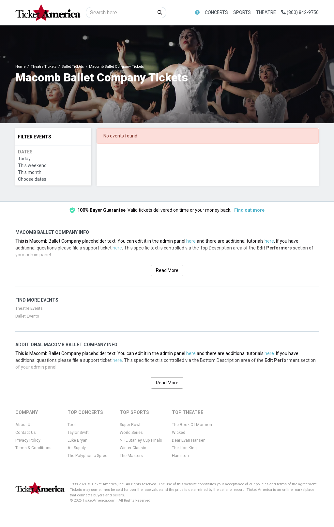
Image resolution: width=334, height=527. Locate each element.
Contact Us (25, 432)
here (191, 241)
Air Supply (77, 448)
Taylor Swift (78, 432)
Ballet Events (27, 316)
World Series (131, 432)
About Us (24, 424)
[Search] (120, 12)
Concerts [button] (216, 12)
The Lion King (184, 448)
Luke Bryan (77, 440)
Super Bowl (130, 424)
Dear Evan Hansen (188, 440)
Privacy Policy (27, 440)
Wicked (178, 432)
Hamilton (180, 455)
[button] (197, 13)
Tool (72, 424)
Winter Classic (133, 448)
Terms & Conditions (33, 448)
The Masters (131, 455)
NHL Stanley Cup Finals (141, 440)
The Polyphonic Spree (87, 455)
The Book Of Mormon (192, 424)
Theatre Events (29, 308)
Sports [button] (242, 12)
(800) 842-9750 (300, 12)
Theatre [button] (266, 12)
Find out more (249, 210)
